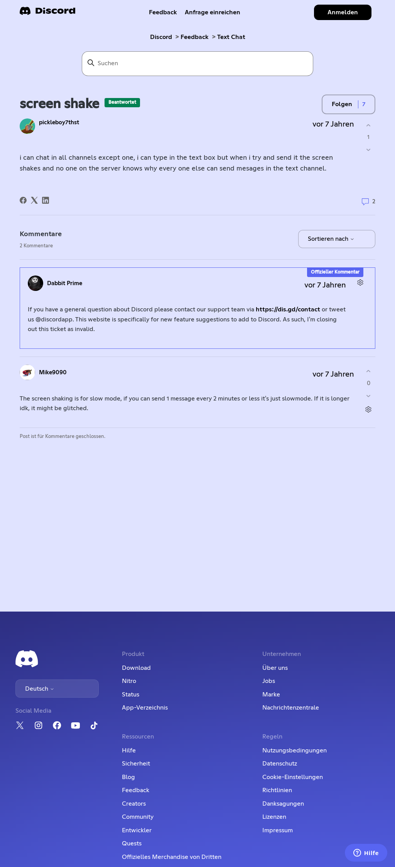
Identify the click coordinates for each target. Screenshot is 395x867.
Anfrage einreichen (212, 12)
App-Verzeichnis (145, 708)
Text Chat (231, 37)
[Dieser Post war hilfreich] (368, 125)
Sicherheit (136, 764)
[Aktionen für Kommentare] (360, 282)
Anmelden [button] (342, 12)
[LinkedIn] (45, 200)
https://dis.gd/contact (288, 309)
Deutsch (39, 689)
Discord (161, 37)
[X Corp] (34, 200)
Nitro (129, 681)
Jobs (268, 681)
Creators (134, 804)
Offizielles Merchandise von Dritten (171, 857)
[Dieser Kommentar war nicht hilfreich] (368, 395)
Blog (128, 777)
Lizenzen (274, 817)
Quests (132, 843)
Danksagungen (283, 804)
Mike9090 (53, 372)
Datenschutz (279, 764)
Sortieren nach (331, 239)
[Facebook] (23, 200)
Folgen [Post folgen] (342, 104)
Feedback (163, 12)
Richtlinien (277, 790)
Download (136, 668)
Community (138, 817)
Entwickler (137, 830)
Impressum (277, 830)
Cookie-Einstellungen (292, 777)
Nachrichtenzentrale (290, 708)
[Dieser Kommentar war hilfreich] (368, 371)
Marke (271, 694)
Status (130, 694)
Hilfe (129, 750)
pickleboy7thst (59, 122)
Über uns (275, 668)
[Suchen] (197, 63)
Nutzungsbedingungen (294, 750)
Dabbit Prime (64, 283)
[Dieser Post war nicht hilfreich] (368, 150)
